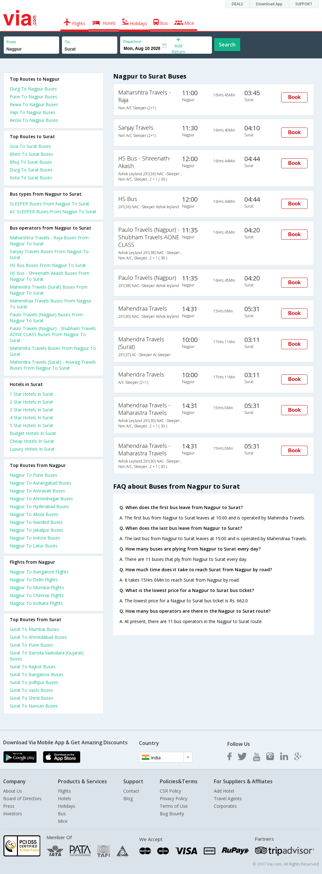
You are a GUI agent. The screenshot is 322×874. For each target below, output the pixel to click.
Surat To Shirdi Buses (31, 698)
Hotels (64, 798)
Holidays (66, 806)
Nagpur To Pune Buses (33, 475)
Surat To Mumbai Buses (34, 629)
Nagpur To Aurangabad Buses (40, 483)
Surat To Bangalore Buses (37, 674)
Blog (128, 798)
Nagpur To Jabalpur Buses (36, 530)
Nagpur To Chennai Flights (37, 595)
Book (294, 97)
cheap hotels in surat (32, 441)
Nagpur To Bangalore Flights (39, 572)
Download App (269, 4)
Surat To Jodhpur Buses (34, 682)
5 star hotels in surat (31, 425)
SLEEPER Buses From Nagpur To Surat (49, 204)
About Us (12, 791)
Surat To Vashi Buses (31, 690)
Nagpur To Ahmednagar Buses (41, 499)
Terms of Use (174, 806)
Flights (64, 791)
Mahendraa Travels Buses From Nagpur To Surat (51, 304)
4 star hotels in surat (31, 418)
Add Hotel (224, 791)
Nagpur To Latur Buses (34, 546)
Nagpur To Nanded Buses (36, 522)
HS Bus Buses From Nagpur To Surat (48, 265)
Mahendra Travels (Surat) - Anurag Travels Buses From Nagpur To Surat (53, 365)
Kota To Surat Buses (31, 178)
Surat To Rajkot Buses (33, 667)
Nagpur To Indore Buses (35, 538)
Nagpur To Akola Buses (34, 514)
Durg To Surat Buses (31, 170)
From (11, 42)
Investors (12, 814)
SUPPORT (303, 4)
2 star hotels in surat (31, 402)
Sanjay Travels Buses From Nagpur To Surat (49, 254)
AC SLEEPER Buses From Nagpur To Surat (53, 211)
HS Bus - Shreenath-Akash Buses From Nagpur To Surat (49, 276)
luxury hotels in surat (32, 449)
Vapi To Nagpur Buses (32, 112)
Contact (131, 791)
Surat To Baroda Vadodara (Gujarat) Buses (47, 656)
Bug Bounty (172, 814)
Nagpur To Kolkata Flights (36, 603)
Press (8, 806)
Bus (62, 814)
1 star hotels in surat (31, 394)
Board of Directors (22, 798)
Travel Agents (228, 798)
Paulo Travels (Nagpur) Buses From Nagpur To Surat (46, 317)
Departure (132, 41)
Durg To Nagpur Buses (33, 89)
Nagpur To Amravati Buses (37, 491)
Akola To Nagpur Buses (34, 120)
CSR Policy (170, 791)
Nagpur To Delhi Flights (34, 580)
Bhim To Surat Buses (31, 154)
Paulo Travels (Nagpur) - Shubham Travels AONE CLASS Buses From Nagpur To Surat (53, 334)
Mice (63, 821)
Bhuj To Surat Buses (31, 162)
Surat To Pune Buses (31, 645)
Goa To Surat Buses (30, 146)
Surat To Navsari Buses (34, 706)
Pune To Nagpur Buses (33, 97)
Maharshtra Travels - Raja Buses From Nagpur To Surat (49, 241)
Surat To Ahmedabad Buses (38, 637)
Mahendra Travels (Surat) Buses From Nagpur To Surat (48, 290)
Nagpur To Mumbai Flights (37, 587)
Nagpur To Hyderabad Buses (39, 506)
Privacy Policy (173, 798)
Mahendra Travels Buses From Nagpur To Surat (53, 351)
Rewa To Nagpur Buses (34, 104)
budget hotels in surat (33, 433)
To (67, 42)
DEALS (237, 4)
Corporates (225, 806)
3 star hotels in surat (31, 410)
